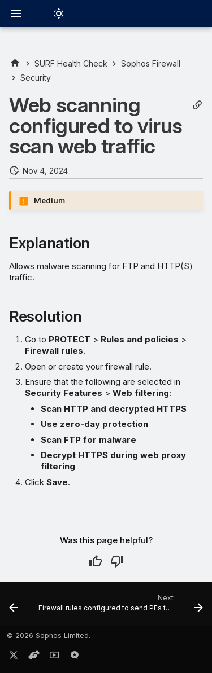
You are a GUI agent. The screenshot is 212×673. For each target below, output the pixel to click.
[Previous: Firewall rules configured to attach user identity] (13, 607)
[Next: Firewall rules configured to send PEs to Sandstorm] (119, 607)
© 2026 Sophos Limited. (48, 635)
